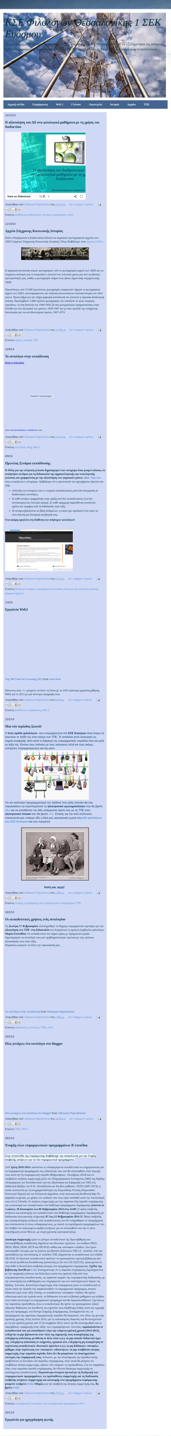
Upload (31, 430)
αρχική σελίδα (94, 241)
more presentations (18, 430)
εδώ (24, 690)
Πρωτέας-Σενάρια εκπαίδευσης (27, 463)
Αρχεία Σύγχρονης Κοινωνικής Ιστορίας (34, 231)
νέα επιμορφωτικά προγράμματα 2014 (63, 1403)
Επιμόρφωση (40, 104)
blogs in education (14, 362)
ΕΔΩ (34, 1269)
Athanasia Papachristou (60, 1011)
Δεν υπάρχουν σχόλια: (81, 204)
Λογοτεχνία (95, 104)
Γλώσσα (76, 104)
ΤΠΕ (146, 104)
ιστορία (28, 340)
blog (29, 447)
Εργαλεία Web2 (16, 609)
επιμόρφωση (59, 214)
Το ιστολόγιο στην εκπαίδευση (27, 356)
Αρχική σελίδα (15, 104)
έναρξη (19, 903)
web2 (70, 214)
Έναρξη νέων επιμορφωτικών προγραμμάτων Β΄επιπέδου (46, 1145)
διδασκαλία (21, 1027)
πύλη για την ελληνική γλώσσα (81, 589)
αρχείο (18, 340)
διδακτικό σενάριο (25, 589)
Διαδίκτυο (20, 214)
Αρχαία (131, 104)
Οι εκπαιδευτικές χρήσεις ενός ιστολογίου (35, 919)
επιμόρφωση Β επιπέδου (49, 589)
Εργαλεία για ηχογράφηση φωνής (29, 1419)
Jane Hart (55, 679)
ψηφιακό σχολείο (14, 593)
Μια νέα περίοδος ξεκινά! (23, 726)
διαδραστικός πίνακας (39, 214)
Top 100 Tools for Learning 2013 (23, 679)
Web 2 (59, 104)
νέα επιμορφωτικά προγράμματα (56, 903)
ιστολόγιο (20, 447)
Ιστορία (114, 104)
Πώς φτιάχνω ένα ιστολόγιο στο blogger (34, 1043)
